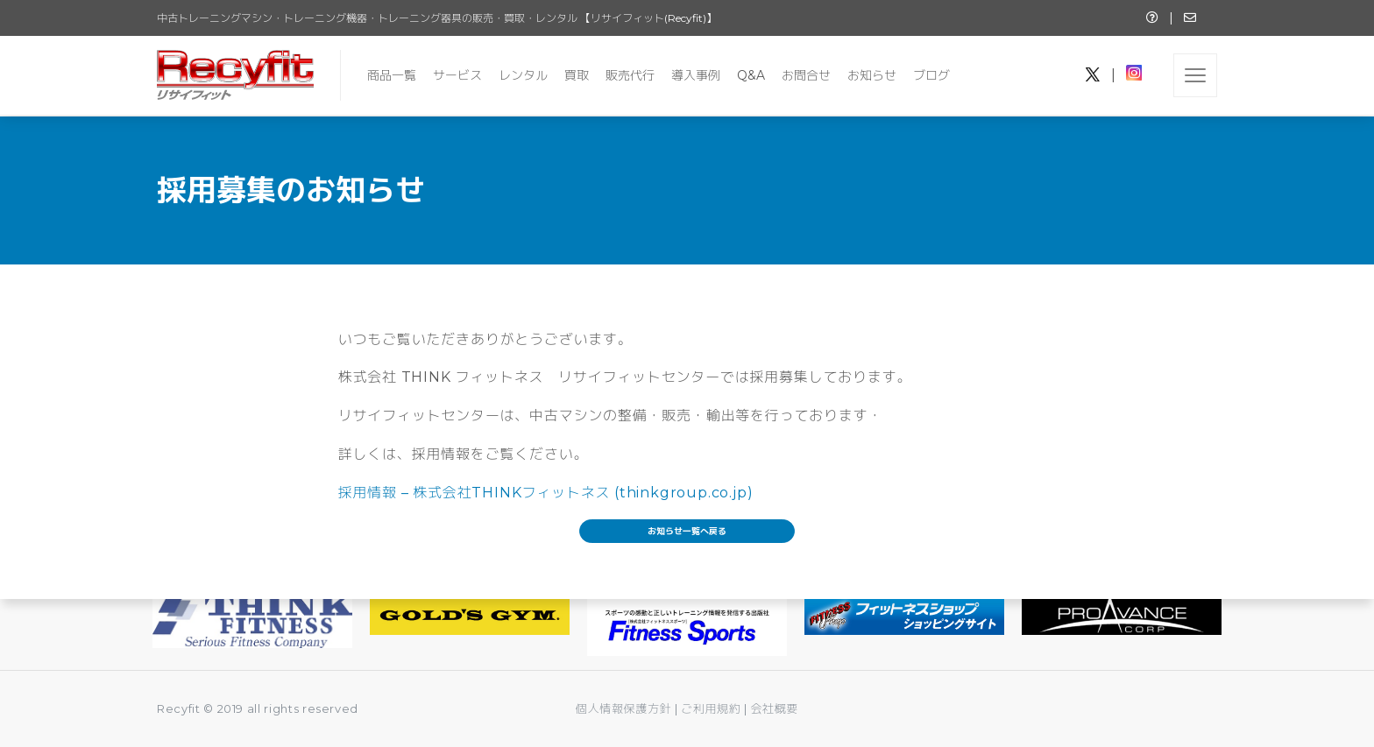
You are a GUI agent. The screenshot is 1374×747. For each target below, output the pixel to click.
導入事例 (695, 75)
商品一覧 (391, 75)
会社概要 (774, 708)
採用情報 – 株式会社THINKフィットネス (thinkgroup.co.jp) (546, 492)
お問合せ (806, 75)
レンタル (523, 75)
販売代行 (630, 75)
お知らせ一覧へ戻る (687, 531)
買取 (576, 75)
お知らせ (871, 75)
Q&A (751, 75)
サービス (457, 75)
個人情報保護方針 (623, 708)
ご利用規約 (712, 708)
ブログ (931, 75)
